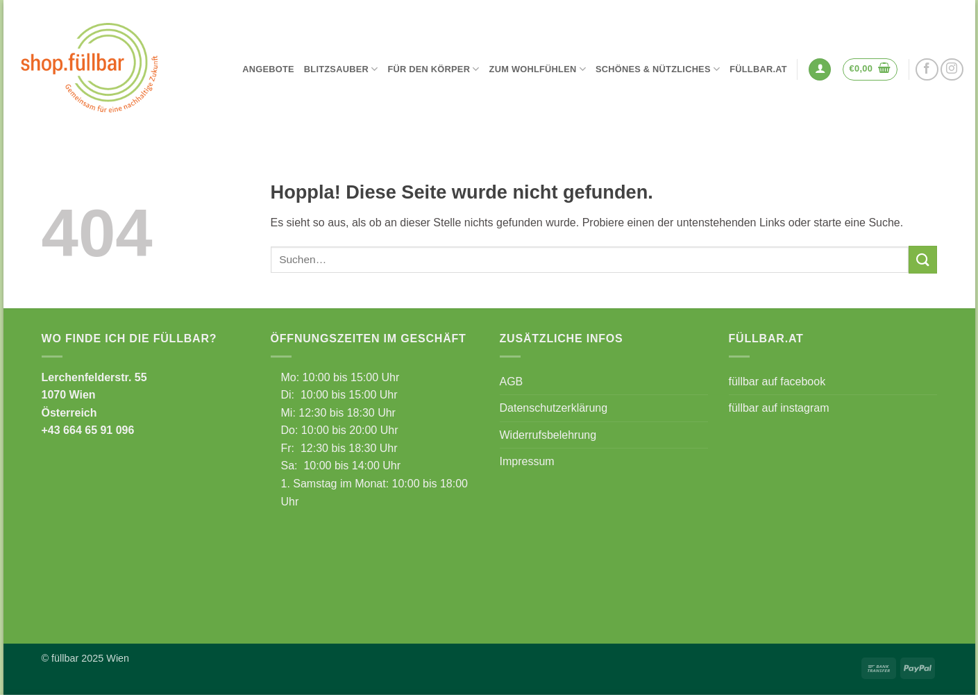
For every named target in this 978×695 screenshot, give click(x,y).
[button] (820, 69)
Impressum (527, 461)
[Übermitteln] (922, 259)
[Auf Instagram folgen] (952, 69)
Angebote (268, 69)
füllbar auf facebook (777, 381)
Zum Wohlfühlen (537, 69)
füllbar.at (758, 69)
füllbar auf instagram (779, 408)
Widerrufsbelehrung (548, 435)
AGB (511, 381)
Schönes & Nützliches (658, 69)
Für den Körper (433, 69)
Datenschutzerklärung (554, 408)
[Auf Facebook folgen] (927, 69)
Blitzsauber (341, 69)
